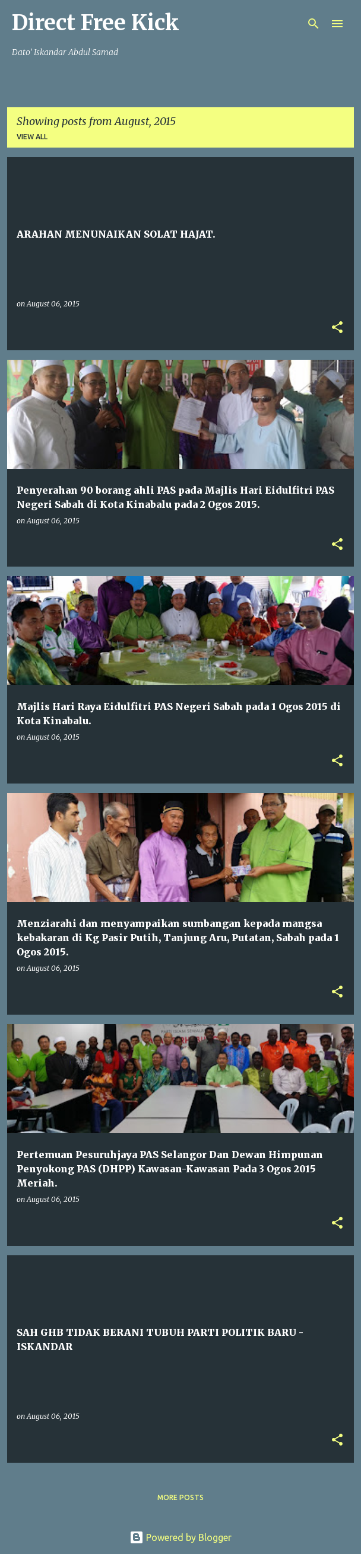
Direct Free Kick (95, 22)
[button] (337, 328)
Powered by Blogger (180, 1537)
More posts (180, 1497)
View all (32, 136)
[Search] (313, 23)
